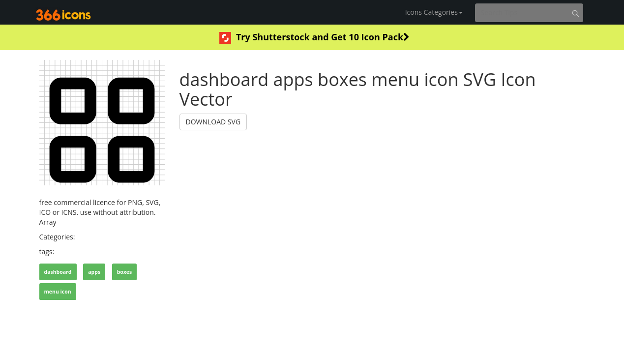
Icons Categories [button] (434, 12)
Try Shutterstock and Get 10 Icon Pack (314, 37)
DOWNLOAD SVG (213, 121)
